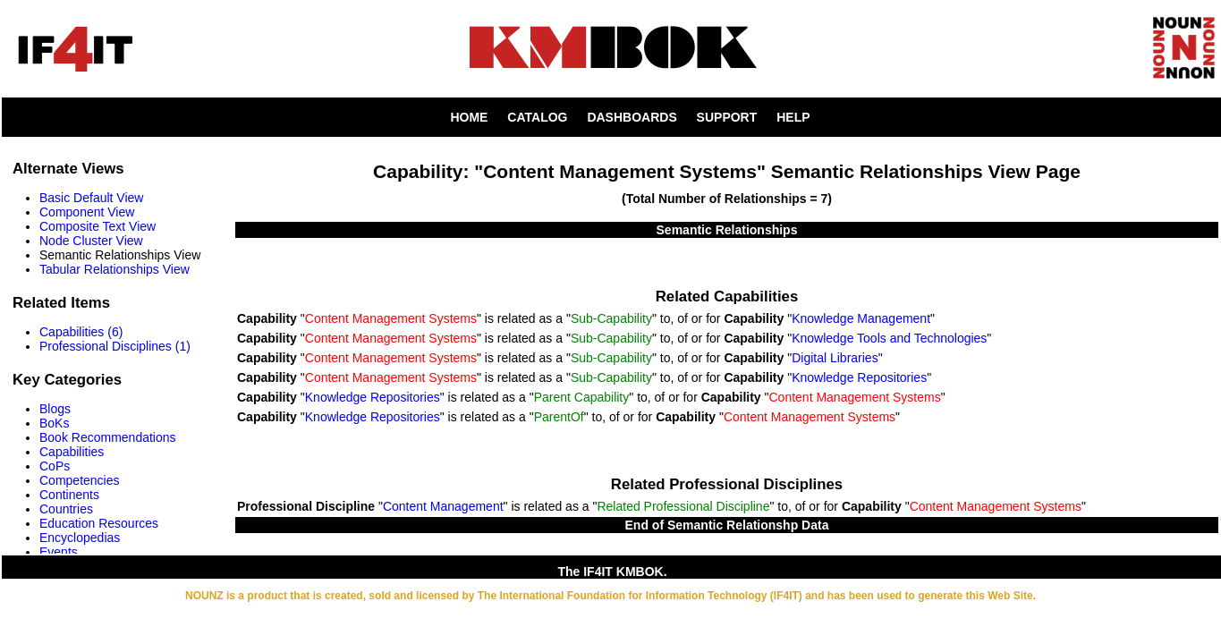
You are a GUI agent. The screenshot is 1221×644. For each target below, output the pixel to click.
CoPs (54, 466)
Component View (86, 212)
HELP (793, 117)
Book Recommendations (107, 437)
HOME (469, 117)
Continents (69, 494)
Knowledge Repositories (859, 377)
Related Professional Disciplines (727, 484)
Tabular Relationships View (114, 269)
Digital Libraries (835, 358)
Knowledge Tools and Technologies (889, 338)
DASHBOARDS (631, 117)
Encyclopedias (79, 537)
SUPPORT (727, 117)
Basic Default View (91, 198)
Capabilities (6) (81, 332)
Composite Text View (97, 226)
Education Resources (98, 523)
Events (58, 552)
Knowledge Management (861, 318)
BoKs (54, 423)
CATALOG (537, 117)
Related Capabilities (727, 296)
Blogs (55, 409)
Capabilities (71, 452)
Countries (66, 509)
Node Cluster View (91, 240)
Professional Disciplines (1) (115, 346)
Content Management (443, 506)
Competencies (79, 480)
